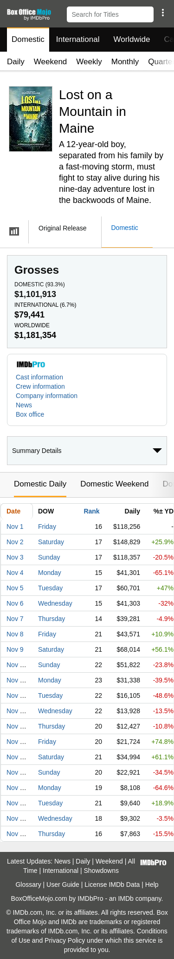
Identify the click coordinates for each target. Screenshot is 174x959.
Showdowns (101, 870)
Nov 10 (16, 665)
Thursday (51, 618)
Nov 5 (15, 588)
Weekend (50, 61)
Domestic (28, 39)
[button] (162, 12)
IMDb (125, 898)
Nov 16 (16, 757)
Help (152, 884)
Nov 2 (15, 542)
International (78, 39)
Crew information (40, 386)
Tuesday (50, 588)
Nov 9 (15, 649)
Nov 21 (16, 833)
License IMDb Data (112, 884)
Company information (46, 395)
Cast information (39, 377)
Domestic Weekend (114, 484)
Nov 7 (15, 618)
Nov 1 (15, 526)
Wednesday (55, 603)
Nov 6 (15, 603)
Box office (30, 414)
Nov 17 (16, 772)
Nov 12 (16, 695)
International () (45, 305)
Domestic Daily (40, 484)
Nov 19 (16, 803)
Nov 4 (15, 572)
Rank (91, 511)
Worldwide (131, 39)
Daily (16, 61)
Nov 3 (15, 557)
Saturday (51, 542)
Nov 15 (16, 741)
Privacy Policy (65, 940)
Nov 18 (16, 787)
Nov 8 (15, 634)
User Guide (62, 884)
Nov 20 (16, 818)
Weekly (89, 61)
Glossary (28, 884)
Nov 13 (16, 711)
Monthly (125, 61)
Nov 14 (16, 726)
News (24, 405)
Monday (49, 572)
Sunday (49, 557)
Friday (47, 526)
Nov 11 (16, 680)
